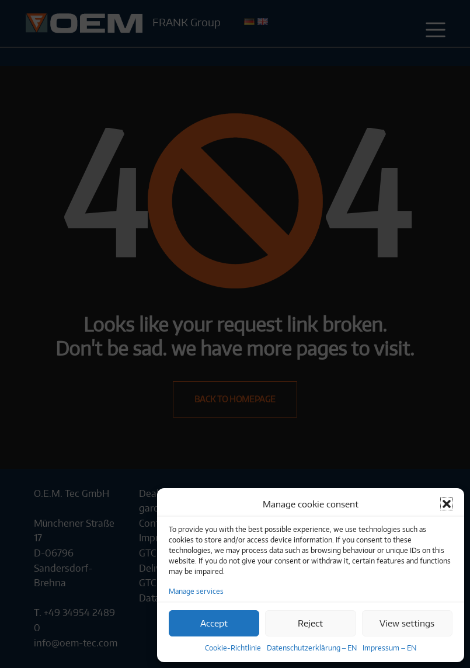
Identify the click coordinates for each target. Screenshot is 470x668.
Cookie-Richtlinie (233, 647)
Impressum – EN (389, 647)
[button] (446, 504)
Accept (214, 623)
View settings (407, 623)
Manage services (196, 591)
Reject (310, 623)
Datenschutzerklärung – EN (312, 647)
